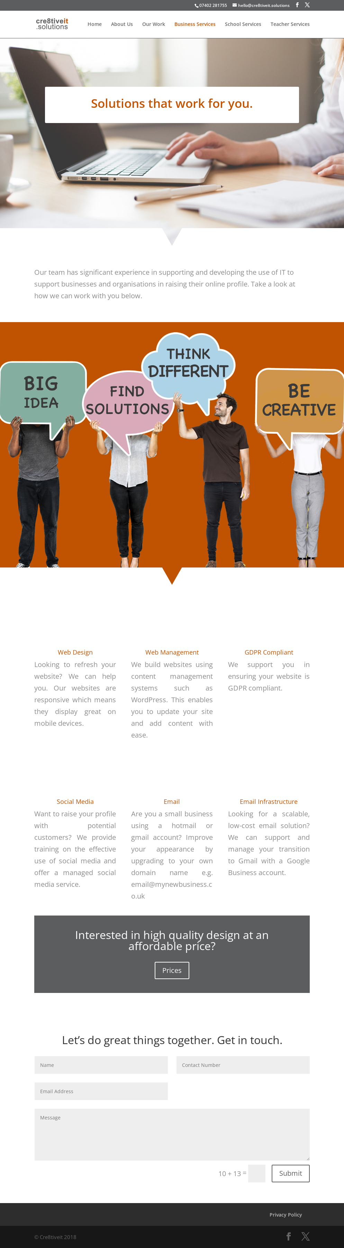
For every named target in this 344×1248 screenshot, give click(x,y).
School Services (243, 24)
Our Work (153, 24)
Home (95, 24)
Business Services (195, 24)
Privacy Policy (286, 1214)
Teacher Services (290, 24)
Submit (290, 1173)
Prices (172, 970)
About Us (122, 24)
